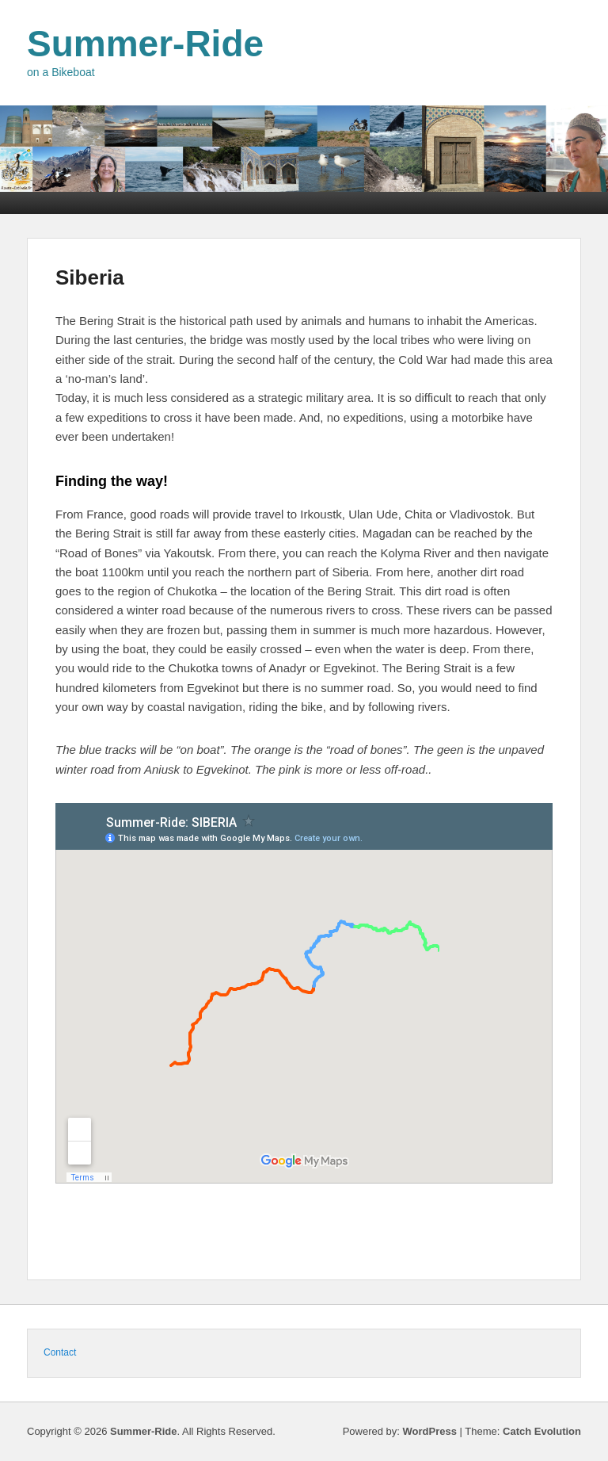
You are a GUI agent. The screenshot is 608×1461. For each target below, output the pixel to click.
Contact (60, 1352)
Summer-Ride (145, 43)
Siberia (89, 277)
